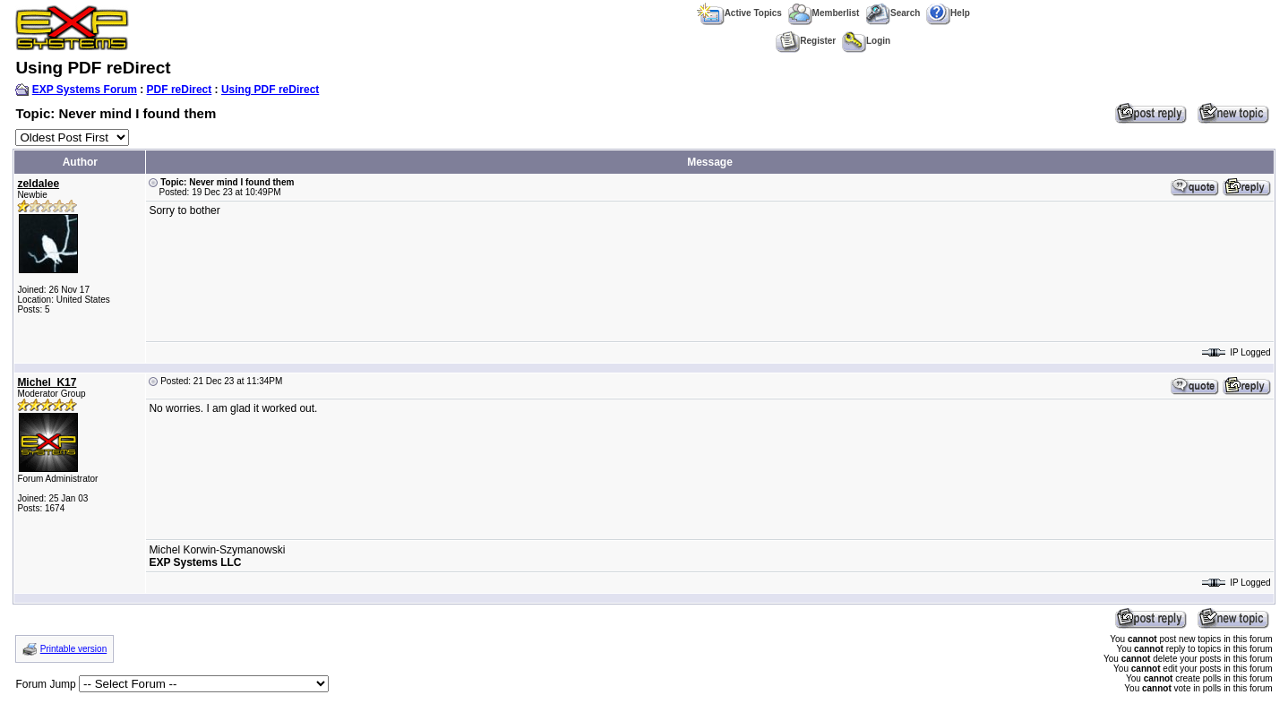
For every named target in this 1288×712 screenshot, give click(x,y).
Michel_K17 (46, 382)
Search (892, 13)
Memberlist (824, 13)
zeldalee (38, 183)
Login (866, 41)
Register (806, 41)
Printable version (73, 649)
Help (948, 13)
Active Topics (739, 13)
